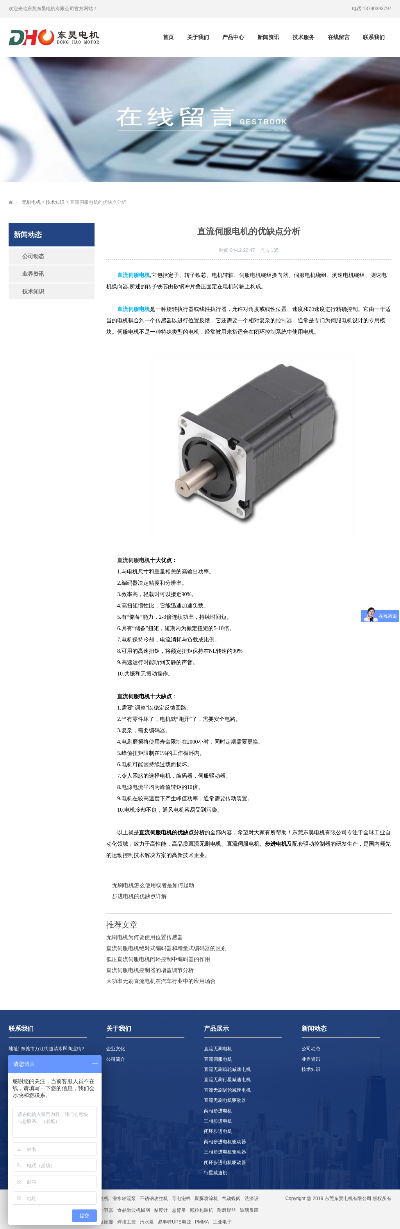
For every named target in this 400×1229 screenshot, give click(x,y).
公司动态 (33, 256)
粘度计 (161, 1210)
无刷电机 (31, 202)
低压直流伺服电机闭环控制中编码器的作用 (158, 959)
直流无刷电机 (204, 844)
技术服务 (303, 37)
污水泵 (147, 1222)
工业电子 (222, 1222)
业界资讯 (33, 274)
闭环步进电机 (218, 1131)
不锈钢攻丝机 (154, 1198)
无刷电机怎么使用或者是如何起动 (153, 885)
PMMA (202, 1222)
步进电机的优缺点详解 (139, 896)
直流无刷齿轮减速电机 (227, 1069)
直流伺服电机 (133, 560)
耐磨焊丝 (226, 1210)
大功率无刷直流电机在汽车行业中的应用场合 (161, 981)
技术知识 (55, 202)
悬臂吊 (179, 1210)
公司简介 (115, 1059)
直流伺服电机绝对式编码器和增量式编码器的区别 (166, 948)
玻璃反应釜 (101, 1222)
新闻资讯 (268, 37)
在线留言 (339, 37)
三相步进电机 (218, 1121)
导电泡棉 (181, 1198)
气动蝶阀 (231, 1198)
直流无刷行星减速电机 (227, 1079)
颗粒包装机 (201, 1210)
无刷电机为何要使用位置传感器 (144, 937)
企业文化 (115, 1048)
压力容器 (104, 1210)
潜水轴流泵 (124, 1198)
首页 (168, 37)
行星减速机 (215, 1172)
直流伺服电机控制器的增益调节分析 (150, 970)
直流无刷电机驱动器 (225, 1100)
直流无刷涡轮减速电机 (227, 1090)
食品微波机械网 (133, 1210)
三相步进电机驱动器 (225, 1152)
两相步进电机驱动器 (225, 1142)
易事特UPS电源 (174, 1222)
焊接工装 (126, 1222)
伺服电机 (250, 275)
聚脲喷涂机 (206, 1198)
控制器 (284, 320)
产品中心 (233, 37)
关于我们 (198, 37)
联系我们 (374, 37)
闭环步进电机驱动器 (225, 1162)
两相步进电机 (218, 1111)
